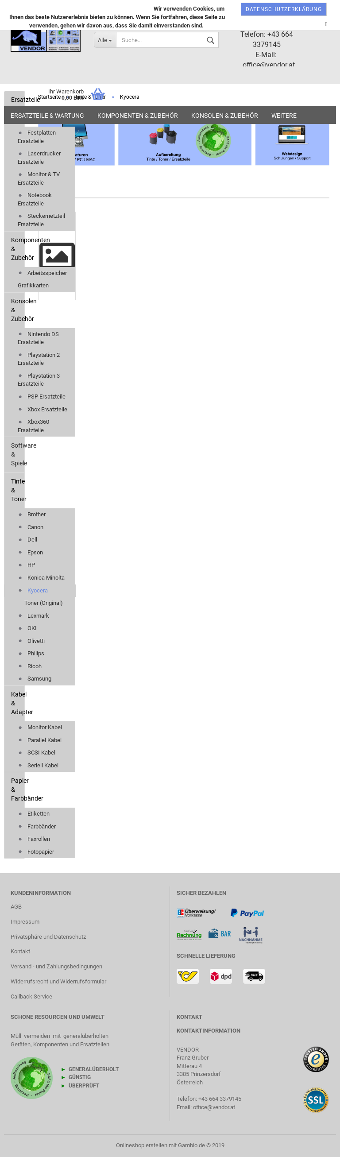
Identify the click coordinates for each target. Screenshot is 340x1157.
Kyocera (33, 590)
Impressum (25, 921)
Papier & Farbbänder (17, 789)
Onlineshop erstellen (141, 1145)
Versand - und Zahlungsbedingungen (56, 966)
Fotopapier (36, 851)
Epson (30, 552)
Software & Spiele (17, 454)
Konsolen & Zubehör (224, 115)
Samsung (34, 678)
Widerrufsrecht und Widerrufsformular (58, 981)
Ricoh (30, 666)
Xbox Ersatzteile (42, 409)
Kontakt (20, 951)
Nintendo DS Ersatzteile (38, 338)
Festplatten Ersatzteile (37, 136)
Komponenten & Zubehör (137, 115)
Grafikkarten (33, 285)
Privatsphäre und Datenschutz (48, 936)
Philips (31, 653)
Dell (27, 539)
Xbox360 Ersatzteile (33, 425)
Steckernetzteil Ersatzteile (41, 220)
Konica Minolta (41, 577)
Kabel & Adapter (17, 703)
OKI (27, 628)
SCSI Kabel (36, 752)
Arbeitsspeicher (42, 273)
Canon (30, 527)
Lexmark (33, 615)
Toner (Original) (43, 603)
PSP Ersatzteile (42, 396)
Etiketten (34, 813)
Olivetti (31, 641)
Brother (32, 514)
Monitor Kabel (40, 727)
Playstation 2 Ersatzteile (39, 359)
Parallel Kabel (40, 740)
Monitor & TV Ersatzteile (39, 178)
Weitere (284, 115)
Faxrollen (34, 839)
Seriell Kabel (38, 765)
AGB (16, 906)
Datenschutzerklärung (284, 9)
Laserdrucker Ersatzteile (39, 157)
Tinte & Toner (17, 490)
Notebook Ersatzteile (35, 199)
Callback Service (31, 996)
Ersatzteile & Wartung (47, 115)
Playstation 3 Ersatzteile (39, 379)
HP (26, 564)
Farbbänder (37, 826)
